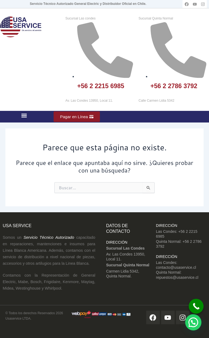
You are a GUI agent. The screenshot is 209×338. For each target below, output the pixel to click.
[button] (24, 115)
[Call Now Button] (196, 306)
